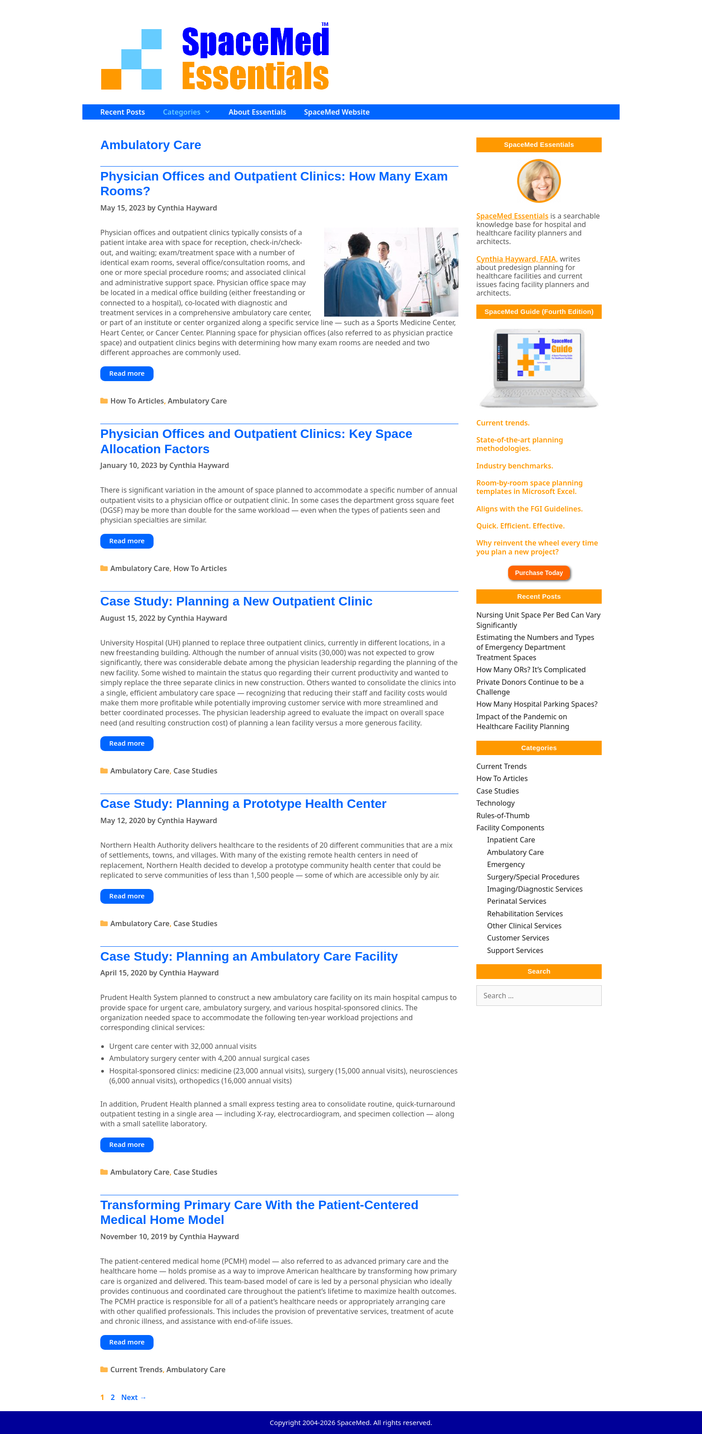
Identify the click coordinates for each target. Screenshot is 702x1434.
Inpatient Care (511, 840)
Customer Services (518, 938)
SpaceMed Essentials (512, 216)
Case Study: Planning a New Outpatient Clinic (236, 601)
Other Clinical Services (524, 926)
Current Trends (137, 1369)
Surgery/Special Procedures (533, 877)
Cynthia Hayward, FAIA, (517, 259)
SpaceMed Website (337, 112)
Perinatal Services (516, 901)
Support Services (515, 950)
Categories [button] (191, 112)
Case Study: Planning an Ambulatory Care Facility (249, 956)
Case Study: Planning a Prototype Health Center (243, 804)
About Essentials (258, 112)
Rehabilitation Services (525, 914)
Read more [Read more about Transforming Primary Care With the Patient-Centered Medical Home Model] (127, 1341)
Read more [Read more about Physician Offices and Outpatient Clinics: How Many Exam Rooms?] (127, 373)
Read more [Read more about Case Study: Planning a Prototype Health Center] (127, 895)
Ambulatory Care (197, 401)
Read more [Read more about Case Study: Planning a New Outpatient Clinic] (127, 742)
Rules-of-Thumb (503, 815)
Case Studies (195, 771)
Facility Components (510, 828)
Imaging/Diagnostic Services (535, 889)
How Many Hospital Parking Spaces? (537, 704)
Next (134, 1397)
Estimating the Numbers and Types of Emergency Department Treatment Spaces (535, 647)
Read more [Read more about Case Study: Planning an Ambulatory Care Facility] (127, 1144)
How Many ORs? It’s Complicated (531, 669)
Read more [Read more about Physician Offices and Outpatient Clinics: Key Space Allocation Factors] (127, 540)
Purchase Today (539, 572)
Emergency (506, 864)
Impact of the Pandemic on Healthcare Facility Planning (522, 721)
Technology (495, 803)
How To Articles (137, 401)
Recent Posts (122, 112)
